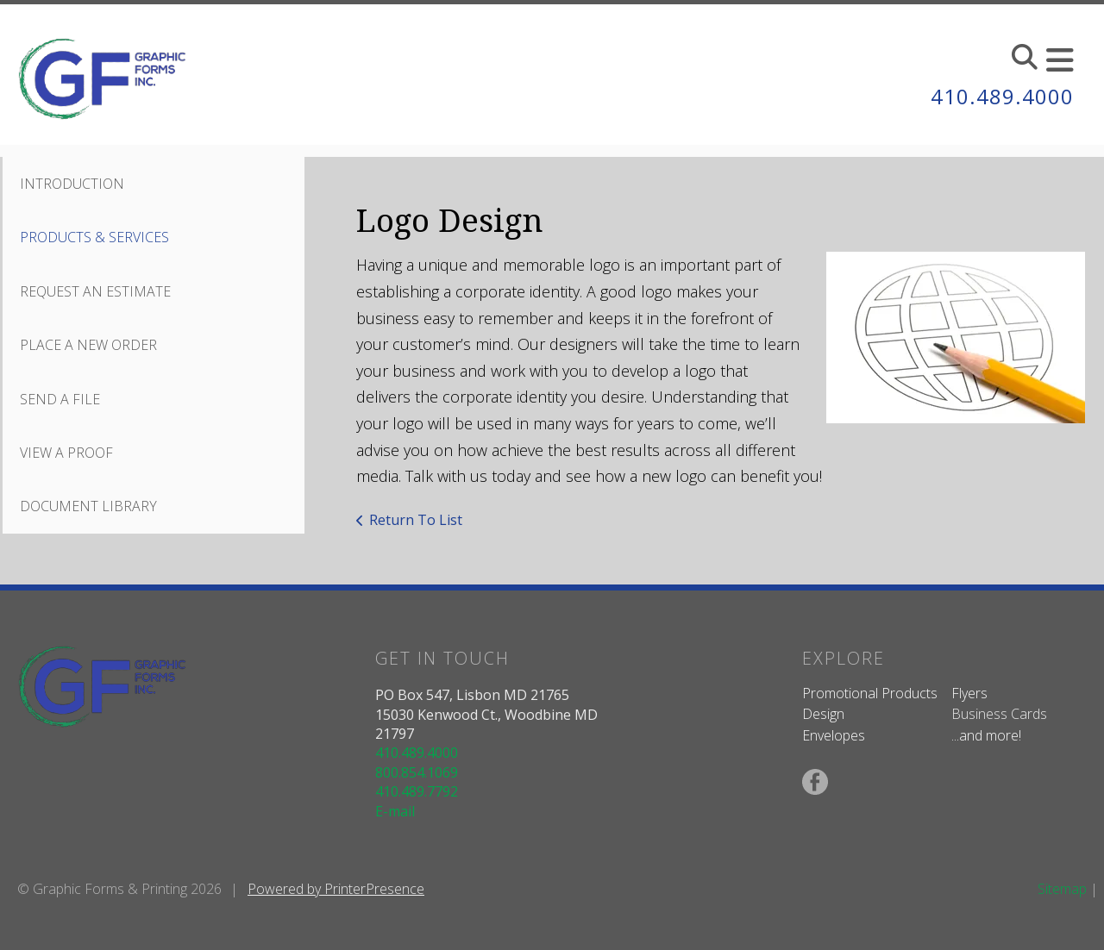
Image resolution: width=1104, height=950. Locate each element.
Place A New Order (88, 344)
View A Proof (66, 452)
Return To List (415, 519)
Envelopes (833, 735)
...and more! (986, 735)
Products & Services (94, 237)
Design (823, 713)
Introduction (72, 183)
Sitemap (1062, 888)
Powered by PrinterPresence (336, 888)
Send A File (60, 399)
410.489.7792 (416, 791)
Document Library (88, 506)
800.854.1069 (416, 772)
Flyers (969, 693)
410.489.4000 (1002, 96)
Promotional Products (870, 693)
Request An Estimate (95, 291)
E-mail (395, 811)
